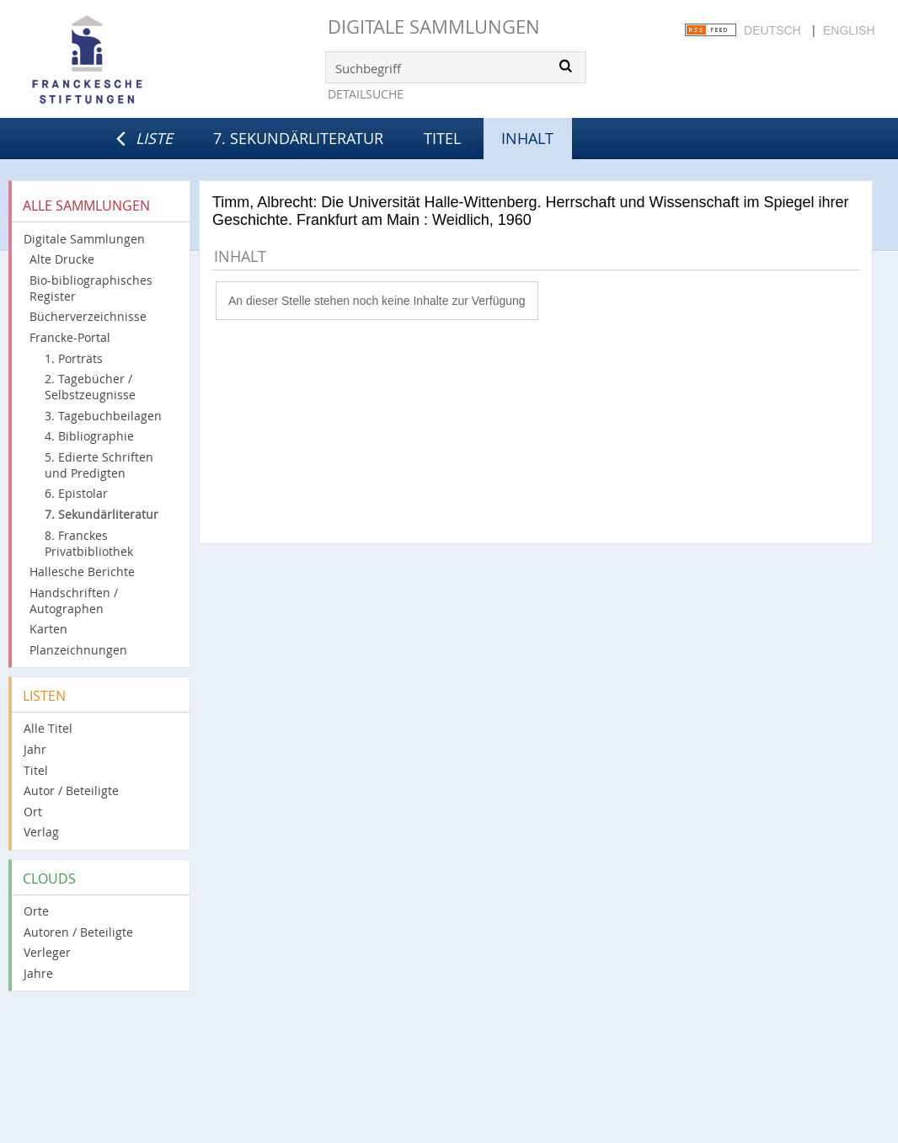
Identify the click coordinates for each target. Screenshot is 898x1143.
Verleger (47, 952)
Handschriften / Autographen (73, 601)
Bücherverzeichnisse (88, 316)
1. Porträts (74, 358)
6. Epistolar (76, 493)
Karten (48, 629)
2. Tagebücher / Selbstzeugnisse (90, 387)
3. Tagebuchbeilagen (103, 416)
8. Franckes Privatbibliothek (89, 543)
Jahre (38, 973)
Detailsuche (366, 94)
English (848, 30)
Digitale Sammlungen (434, 26)
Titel (442, 138)
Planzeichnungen (78, 650)
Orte (36, 911)
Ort (33, 812)
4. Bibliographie (89, 436)
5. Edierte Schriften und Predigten (99, 465)
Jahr (35, 749)
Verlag (41, 832)
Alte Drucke (61, 259)
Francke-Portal (69, 337)
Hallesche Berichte (82, 571)
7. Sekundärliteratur (298, 138)
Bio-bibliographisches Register (90, 288)
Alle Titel (48, 728)
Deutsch (772, 30)
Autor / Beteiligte (71, 790)
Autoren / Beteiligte (78, 932)
